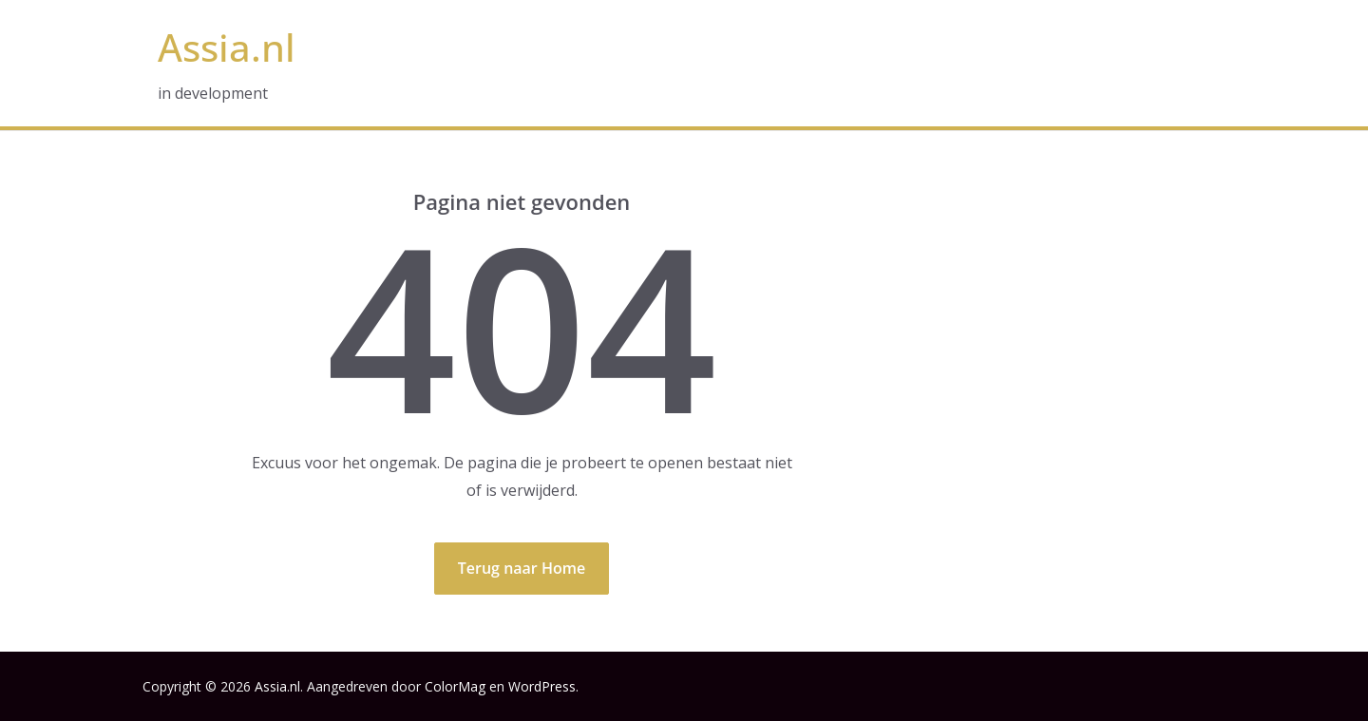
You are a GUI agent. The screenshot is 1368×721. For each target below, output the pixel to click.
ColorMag (455, 686)
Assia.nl (226, 47)
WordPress (542, 686)
